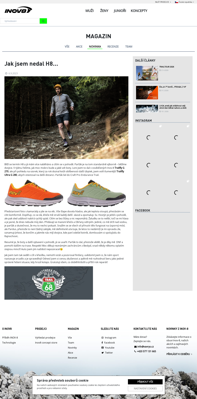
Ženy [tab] (104, 10)
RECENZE (113, 46)
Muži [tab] (89, 10)
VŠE (67, 46)
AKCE (79, 46)
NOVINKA (95, 46)
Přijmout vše (145, 381)
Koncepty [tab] (139, 10)
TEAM (128, 46)
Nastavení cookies (145, 388)
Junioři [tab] (120, 10)
